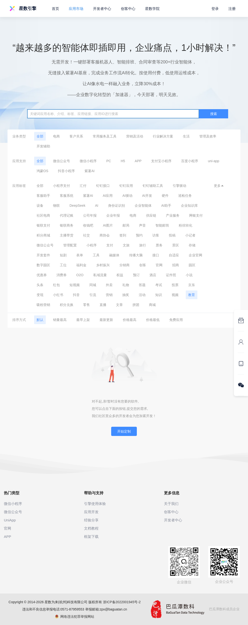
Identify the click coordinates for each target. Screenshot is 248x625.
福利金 (81, 265)
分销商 (124, 265)
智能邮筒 (162, 225)
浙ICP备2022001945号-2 (122, 602)
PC (108, 161)
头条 (40, 285)
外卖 (109, 285)
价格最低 (153, 320)
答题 (142, 285)
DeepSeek (77, 205)
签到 (122, 235)
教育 (191, 295)
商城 (152, 305)
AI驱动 (127, 196)
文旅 (126, 245)
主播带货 (66, 235)
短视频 (75, 285)
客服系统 (66, 196)
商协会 (105, 235)
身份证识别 (116, 205)
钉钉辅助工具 (153, 186)
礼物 (125, 285)
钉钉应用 (126, 186)
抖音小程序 (66, 171)
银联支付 (43, 225)
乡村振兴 (103, 265)
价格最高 (129, 320)
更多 (219, 186)
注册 (232, 9)
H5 (123, 161)
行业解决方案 (163, 136)
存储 (192, 245)
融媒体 (114, 255)
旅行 (142, 245)
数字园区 (43, 265)
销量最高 (60, 320)
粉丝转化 (185, 225)
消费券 (61, 275)
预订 (136, 275)
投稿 (172, 235)
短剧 (63, 255)
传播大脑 (136, 255)
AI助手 (166, 205)
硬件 (165, 196)
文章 (119, 305)
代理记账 (66, 215)
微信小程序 (88, 161)
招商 (175, 265)
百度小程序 (189, 161)
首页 (55, 9)
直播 (103, 305)
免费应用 (176, 320)
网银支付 (196, 215)
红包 (56, 285)
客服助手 (43, 196)
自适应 (174, 255)
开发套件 (43, 255)
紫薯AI (89, 171)
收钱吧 (88, 225)
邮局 (126, 225)
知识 (158, 295)
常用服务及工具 (104, 136)
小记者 (190, 235)
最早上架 (83, 320)
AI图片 (108, 225)
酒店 (152, 275)
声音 (142, 225)
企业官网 (195, 255)
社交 (86, 235)
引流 (92, 295)
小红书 (58, 295)
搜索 (213, 114)
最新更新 (106, 320)
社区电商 (43, 215)
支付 (109, 245)
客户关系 (76, 136)
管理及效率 (207, 136)
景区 (175, 245)
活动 (142, 295)
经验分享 (91, 520)
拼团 (135, 305)
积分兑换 (66, 305)
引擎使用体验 (95, 504)
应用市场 (76, 9)
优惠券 (42, 275)
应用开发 (91, 512)
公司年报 (90, 215)
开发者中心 (102, 9)
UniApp (10, 520)
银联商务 (66, 225)
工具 (96, 255)
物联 (56, 205)
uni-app (213, 161)
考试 (158, 285)
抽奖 (125, 295)
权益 (119, 275)
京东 (191, 285)
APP (138, 161)
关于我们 (171, 504)
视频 (175, 295)
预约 (139, 235)
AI (96, 205)
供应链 (151, 215)
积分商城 (43, 235)
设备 (40, 205)
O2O (80, 275)
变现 (40, 295)
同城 (92, 285)
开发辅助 (43, 146)
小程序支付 (61, 186)
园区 (192, 265)
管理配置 (70, 245)
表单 (79, 255)
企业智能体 (143, 205)
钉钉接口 (103, 186)
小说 (189, 275)
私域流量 (100, 275)
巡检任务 (185, 196)
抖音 (76, 295)
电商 (56, 136)
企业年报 (113, 215)
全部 (40, 136)
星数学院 (152, 9)
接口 (155, 255)
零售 (86, 305)
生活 (186, 136)
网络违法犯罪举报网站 (74, 616)
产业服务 (172, 215)
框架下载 (91, 536)
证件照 (171, 275)
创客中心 (128, 9)
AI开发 (147, 196)
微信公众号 (61, 161)
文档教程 (91, 528)
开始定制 (124, 431)
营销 (109, 295)
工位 (63, 265)
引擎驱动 (179, 186)
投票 (175, 285)
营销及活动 (134, 136)
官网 (159, 265)
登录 (215, 9)
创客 (142, 265)
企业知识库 (189, 205)
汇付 (83, 186)
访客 (155, 235)
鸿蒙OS (42, 171)
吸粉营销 (43, 305)
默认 (40, 320)
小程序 (91, 245)
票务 (159, 245)
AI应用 (108, 196)
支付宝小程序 (161, 161)
